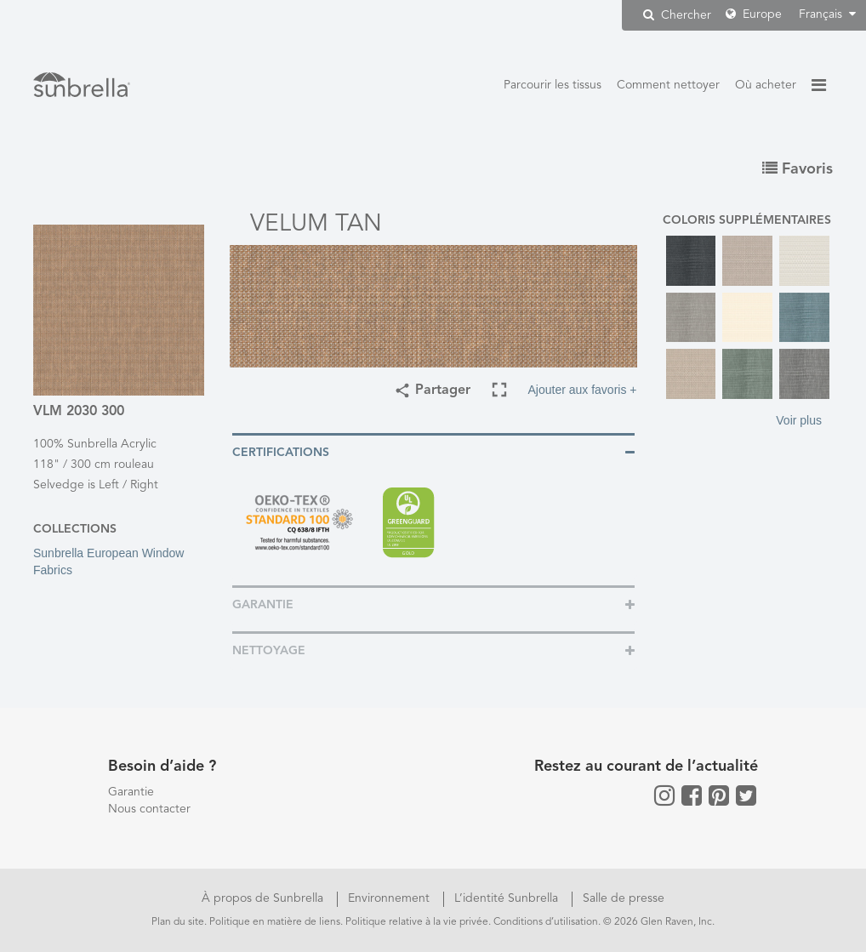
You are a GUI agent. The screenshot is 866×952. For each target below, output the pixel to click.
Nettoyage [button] (268, 651)
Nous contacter (149, 809)
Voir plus (799, 420)
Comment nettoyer (668, 85)
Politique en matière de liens (274, 922)
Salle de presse (623, 898)
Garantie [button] (262, 605)
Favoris (797, 169)
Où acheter (765, 85)
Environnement (390, 898)
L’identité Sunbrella (507, 898)
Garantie (131, 792)
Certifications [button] (280, 453)
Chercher (677, 15)
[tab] (433, 451)
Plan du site (177, 922)
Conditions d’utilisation (545, 922)
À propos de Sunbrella (264, 898)
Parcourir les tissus (552, 85)
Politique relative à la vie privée (416, 922)
